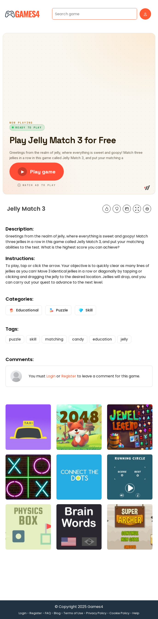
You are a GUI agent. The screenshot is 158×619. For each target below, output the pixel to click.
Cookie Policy (119, 613)
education (102, 339)
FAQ (48, 613)
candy (78, 339)
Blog (57, 613)
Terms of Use (73, 613)
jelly (124, 339)
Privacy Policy (96, 613)
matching (54, 339)
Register (68, 376)
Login (51, 376)
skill (32, 339)
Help (135, 613)
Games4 (95, 606)
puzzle (15, 339)
